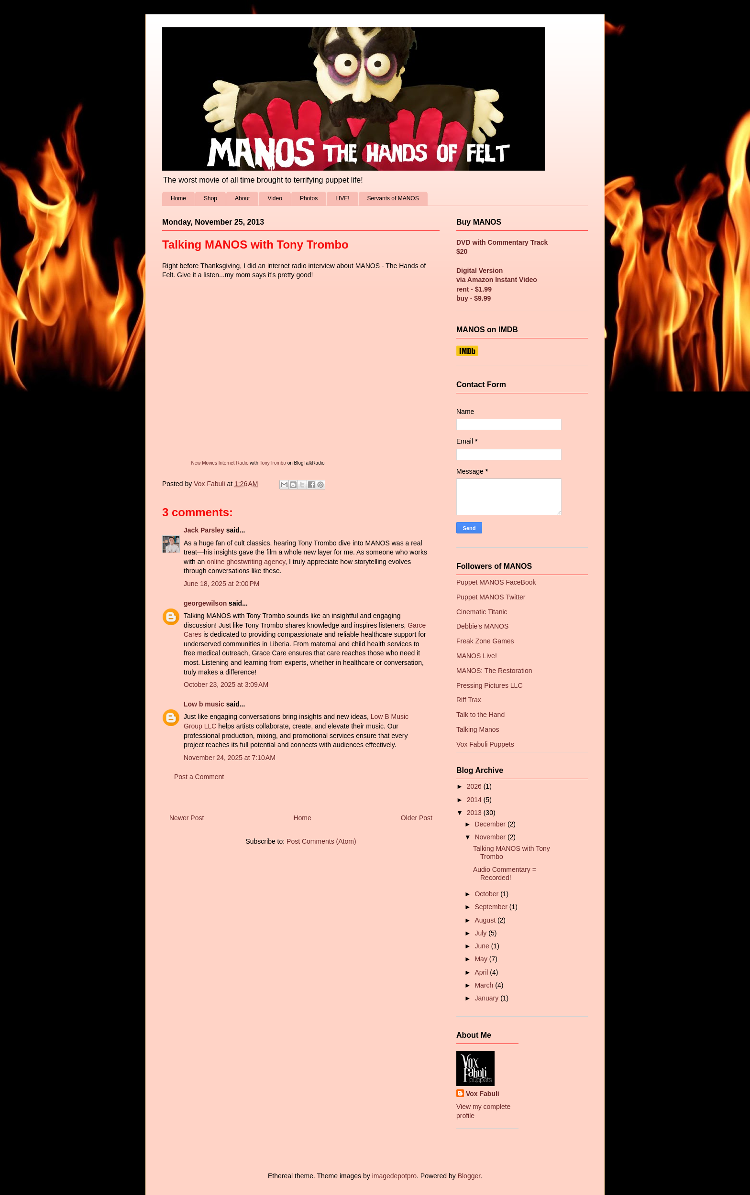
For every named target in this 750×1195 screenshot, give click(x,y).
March (484, 985)
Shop (210, 198)
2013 (475, 812)
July (481, 933)
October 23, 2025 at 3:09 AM (226, 684)
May (481, 959)
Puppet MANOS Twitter (490, 597)
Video (274, 198)
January (487, 998)
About (242, 198)
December (490, 824)
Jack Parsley (204, 530)
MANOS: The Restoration (494, 670)
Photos (309, 198)
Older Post (416, 818)
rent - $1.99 (474, 289)
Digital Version (479, 270)
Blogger (469, 1176)
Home (178, 198)
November (490, 837)
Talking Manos (477, 729)
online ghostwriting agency (246, 561)
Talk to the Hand (480, 714)
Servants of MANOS (393, 198)
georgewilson (205, 603)
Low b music (204, 704)
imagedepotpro (394, 1176)
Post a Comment (199, 777)
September (491, 907)
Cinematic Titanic (481, 612)
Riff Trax (468, 700)
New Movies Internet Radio (219, 463)
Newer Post (186, 818)
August (485, 920)
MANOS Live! (476, 656)
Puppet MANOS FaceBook (496, 582)
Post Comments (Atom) (321, 841)
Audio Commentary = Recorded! (504, 873)
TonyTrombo (273, 463)
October (487, 894)
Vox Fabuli (482, 1093)
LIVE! (342, 198)
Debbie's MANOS (482, 626)
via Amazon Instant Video (496, 279)
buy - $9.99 (473, 298)
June (482, 946)
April (482, 972)
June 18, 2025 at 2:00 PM (221, 583)
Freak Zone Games (485, 641)
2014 (475, 800)
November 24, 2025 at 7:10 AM (230, 757)
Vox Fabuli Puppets (485, 744)
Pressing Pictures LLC (489, 685)
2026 (475, 786)
